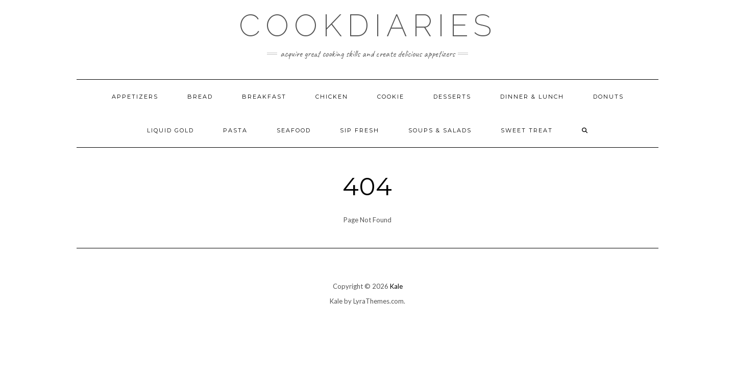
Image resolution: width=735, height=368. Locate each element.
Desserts (452, 96)
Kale (396, 286)
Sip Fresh (359, 130)
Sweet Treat (527, 130)
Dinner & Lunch (532, 96)
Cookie (390, 96)
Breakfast (264, 96)
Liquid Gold (170, 130)
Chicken (331, 96)
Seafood (294, 130)
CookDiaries (368, 25)
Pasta (235, 130)
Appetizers (135, 96)
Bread (200, 96)
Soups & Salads (440, 130)
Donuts (608, 96)
